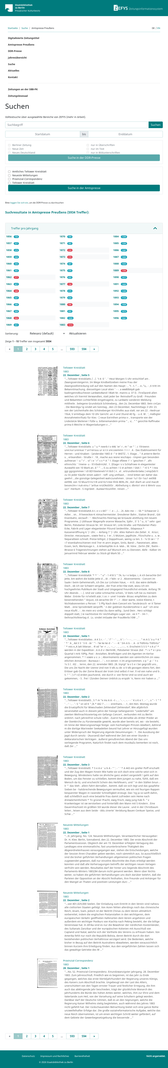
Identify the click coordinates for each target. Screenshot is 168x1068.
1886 (116, 250)
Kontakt (13, 77)
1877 (63, 284)
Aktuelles (13, 70)
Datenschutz (28, 1056)
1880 (63, 304)
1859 (9, 256)
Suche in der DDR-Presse (84, 158)
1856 (9, 236)
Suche (24, 28)
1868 (9, 318)
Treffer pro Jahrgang (24, 228)
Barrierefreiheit (82, 1056)
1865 (9, 297)
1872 (63, 250)
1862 (9, 277)
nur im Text (97, 148)
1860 (9, 263)
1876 (63, 277)
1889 (116, 270)
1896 (116, 318)
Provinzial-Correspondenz (27, 179)
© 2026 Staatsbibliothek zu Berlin (56, 1062)
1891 (116, 284)
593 (72, 349)
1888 (116, 263)
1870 (63, 236)
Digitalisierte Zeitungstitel (23, 38)
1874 (63, 263)
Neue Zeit (18, 148)
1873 (63, 256)
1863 (9, 284)
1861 (9, 270)
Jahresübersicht (17, 57)
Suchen (156, 125)
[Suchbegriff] (77, 125)
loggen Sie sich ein (19, 202)
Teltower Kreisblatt (23, 182)
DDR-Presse (15, 51)
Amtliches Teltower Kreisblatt (29, 171)
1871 (63, 243)
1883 (63, 324)
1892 (116, 290)
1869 (9, 324)
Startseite (13, 28)
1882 (63, 318)
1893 (116, 297)
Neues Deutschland (23, 152)
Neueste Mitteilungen (25, 175)
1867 (9, 311)
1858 (9, 250)
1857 (9, 243)
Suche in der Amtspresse (84, 188)
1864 (9, 290)
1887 (116, 256)
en (158, 28)
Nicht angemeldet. (155, 1056)
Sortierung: (11, 333)
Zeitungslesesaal (18, 95)
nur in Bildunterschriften (105, 152)
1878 (63, 290)
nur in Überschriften (103, 145)
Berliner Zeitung (21, 145)
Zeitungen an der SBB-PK (23, 89)
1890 (116, 277)
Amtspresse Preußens (21, 44)
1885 (116, 243)
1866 (9, 304)
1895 (116, 311)
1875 (63, 270)
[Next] (94, 349)
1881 (63, 311)
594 (84, 349)
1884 (116, 236)
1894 (116, 304)
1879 (63, 297)
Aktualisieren (77, 333)
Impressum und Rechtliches (54, 1056)
